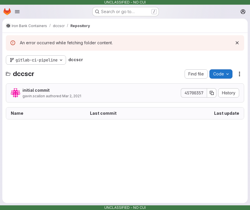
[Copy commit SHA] (211, 93)
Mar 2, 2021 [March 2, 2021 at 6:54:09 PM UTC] (71, 96)
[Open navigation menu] (17, 11)
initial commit (36, 90)
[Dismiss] (237, 42)
